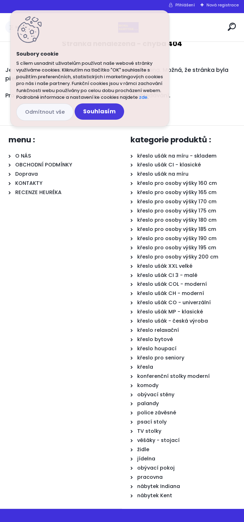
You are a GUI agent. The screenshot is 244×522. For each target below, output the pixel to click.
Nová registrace (223, 5)
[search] (232, 27)
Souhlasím (99, 111)
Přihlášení (185, 5)
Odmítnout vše (45, 111)
